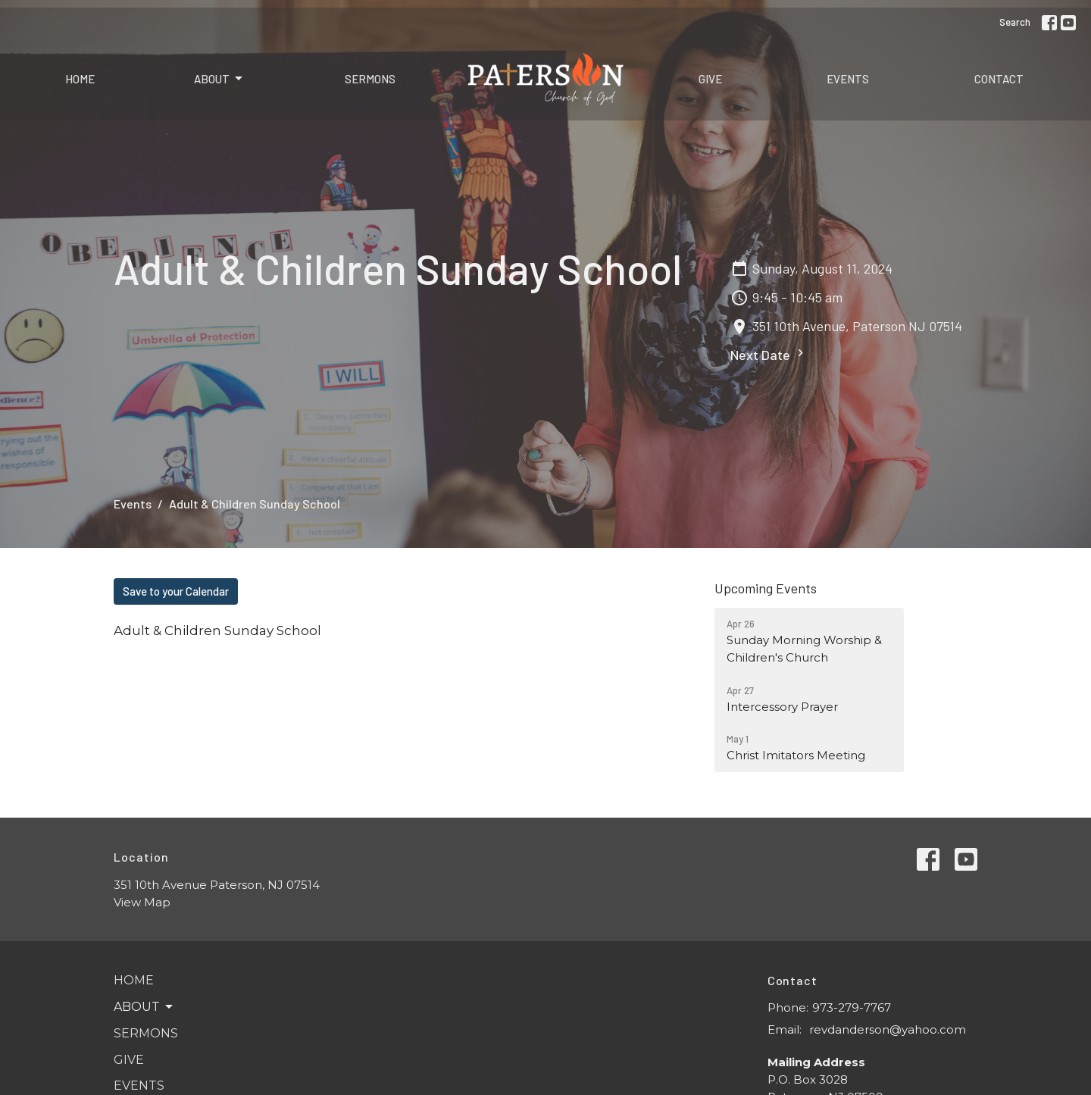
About (219, 78)
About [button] (144, 1007)
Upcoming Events (765, 588)
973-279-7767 (851, 1007)
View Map (142, 902)
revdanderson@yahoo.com (887, 1029)
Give (710, 79)
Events (848, 79)
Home (80, 79)
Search (1014, 22)
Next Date (769, 354)
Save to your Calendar (176, 591)
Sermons (370, 79)
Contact (999, 79)
